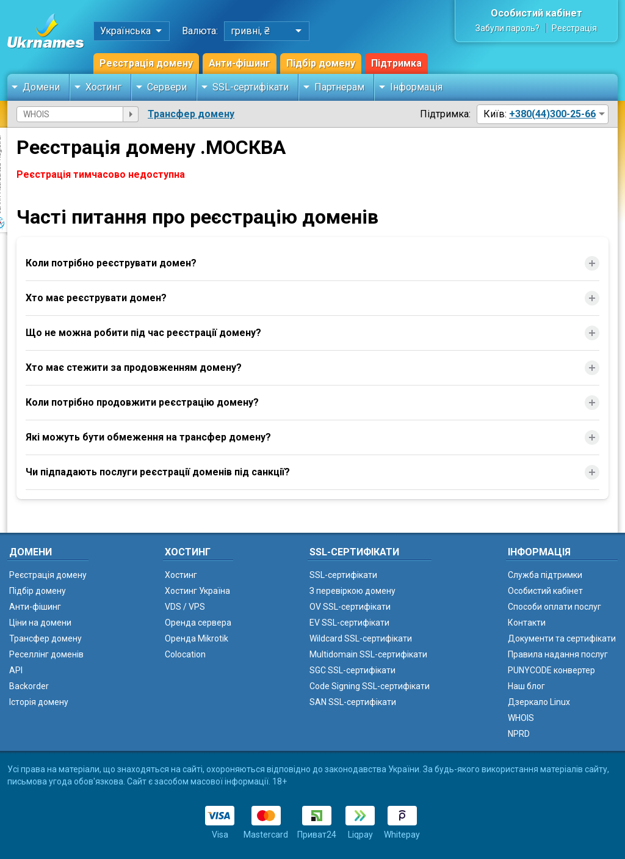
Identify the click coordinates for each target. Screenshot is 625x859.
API (16, 670)
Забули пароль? (507, 28)
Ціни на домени (40, 622)
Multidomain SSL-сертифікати (368, 654)
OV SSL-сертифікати (350, 607)
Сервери (167, 87)
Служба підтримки (545, 575)
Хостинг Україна (197, 591)
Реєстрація (574, 28)
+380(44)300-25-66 (552, 114)
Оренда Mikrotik (196, 638)
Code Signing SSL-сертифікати (369, 686)
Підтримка (396, 63)
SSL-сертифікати (250, 87)
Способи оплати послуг (554, 607)
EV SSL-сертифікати (349, 622)
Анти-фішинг (239, 63)
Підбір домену (320, 63)
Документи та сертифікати (562, 638)
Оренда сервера (198, 622)
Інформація (416, 87)
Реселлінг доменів (46, 654)
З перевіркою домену (352, 591)
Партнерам (339, 87)
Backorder (29, 686)
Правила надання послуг (558, 654)
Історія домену (38, 702)
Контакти (527, 622)
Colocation (185, 654)
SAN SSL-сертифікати (352, 702)
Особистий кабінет (536, 13)
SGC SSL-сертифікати (352, 670)
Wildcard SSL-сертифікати (360, 638)
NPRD (519, 734)
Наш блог (526, 686)
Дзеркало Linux (539, 702)
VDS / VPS (185, 607)
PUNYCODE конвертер (551, 670)
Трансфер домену (191, 114)
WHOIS (521, 718)
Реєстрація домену (146, 63)
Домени (41, 87)
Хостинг (103, 87)
